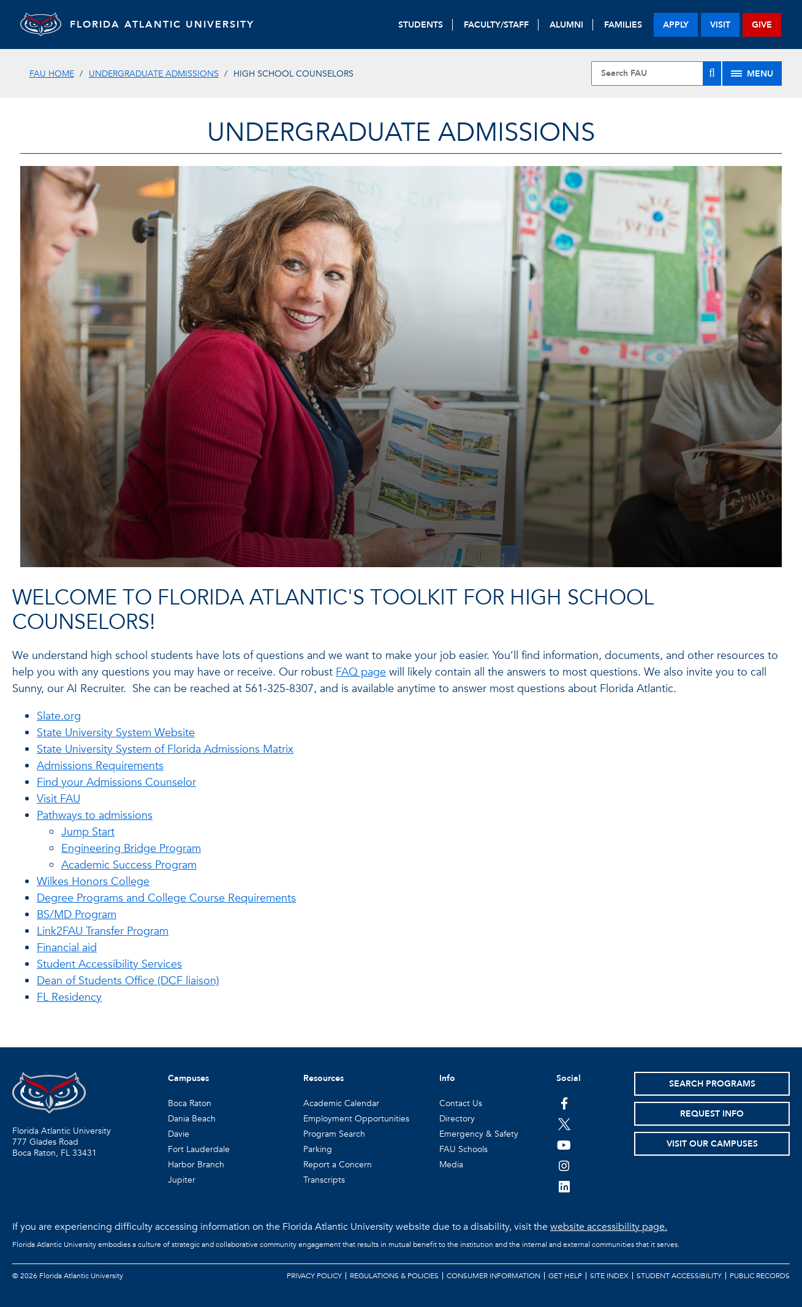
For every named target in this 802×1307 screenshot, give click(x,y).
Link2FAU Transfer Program (102, 931)
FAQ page (361, 672)
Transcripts (324, 1180)
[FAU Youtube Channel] (564, 1145)
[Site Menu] (752, 73)
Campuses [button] (188, 1078)
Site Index (609, 1276)
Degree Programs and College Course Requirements (166, 898)
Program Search (334, 1134)
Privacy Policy (314, 1276)
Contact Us (460, 1103)
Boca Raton (189, 1103)
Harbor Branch (196, 1164)
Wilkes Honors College (93, 881)
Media (451, 1164)
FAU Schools (463, 1149)
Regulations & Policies (394, 1276)
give (762, 25)
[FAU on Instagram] (564, 1165)
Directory (457, 1118)
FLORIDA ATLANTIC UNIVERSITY (173, 24)
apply (676, 25)
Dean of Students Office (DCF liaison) (128, 981)
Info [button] (447, 1078)
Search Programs (712, 1084)
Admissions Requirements (100, 766)
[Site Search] (656, 73)
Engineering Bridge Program (131, 848)
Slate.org (59, 716)
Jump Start (88, 832)
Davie (178, 1134)
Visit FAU (58, 799)
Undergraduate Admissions (154, 74)
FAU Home (51, 74)
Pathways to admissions (95, 815)
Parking (317, 1149)
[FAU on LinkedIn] (564, 1186)
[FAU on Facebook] (564, 1103)
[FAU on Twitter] (564, 1124)
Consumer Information (493, 1276)
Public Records (760, 1276)
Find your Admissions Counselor (116, 782)
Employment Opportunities (356, 1118)
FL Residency (69, 997)
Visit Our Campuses (712, 1144)
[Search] (712, 73)
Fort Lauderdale (199, 1149)
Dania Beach (192, 1118)
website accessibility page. (608, 1227)
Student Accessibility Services (109, 964)
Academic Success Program (129, 865)
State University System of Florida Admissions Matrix (165, 749)
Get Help (565, 1276)
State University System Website (116, 732)
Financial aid (67, 947)
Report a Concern (337, 1164)
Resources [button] (323, 1078)
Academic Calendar (341, 1103)
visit (720, 25)
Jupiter (181, 1180)
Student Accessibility (679, 1276)
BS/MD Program (76, 914)
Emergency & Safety (478, 1134)
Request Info (712, 1114)
